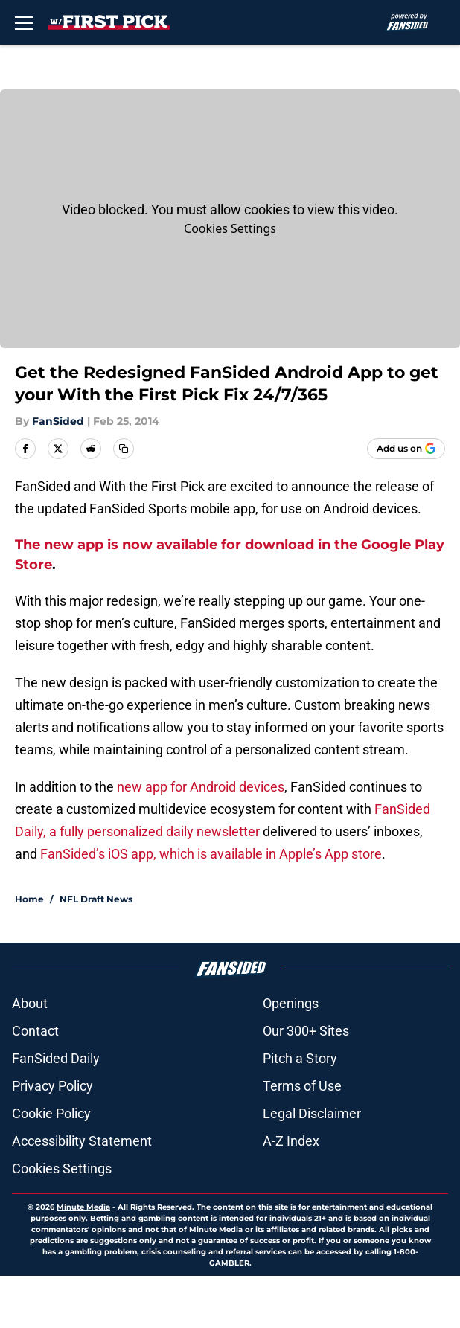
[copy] (123, 448)
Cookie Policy (51, 1113)
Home (29, 899)
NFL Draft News (96, 899)
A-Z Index (291, 1141)
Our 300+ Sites (306, 1031)
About (30, 1003)
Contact (35, 1031)
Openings (291, 1003)
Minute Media (83, 1207)
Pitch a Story (300, 1058)
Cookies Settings (230, 228)
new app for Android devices (200, 787)
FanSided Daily (56, 1058)
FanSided (58, 421)
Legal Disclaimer (312, 1113)
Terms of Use (302, 1086)
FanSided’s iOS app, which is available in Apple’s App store (211, 854)
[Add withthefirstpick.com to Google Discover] (406, 448)
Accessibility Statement (82, 1141)
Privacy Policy (52, 1086)
